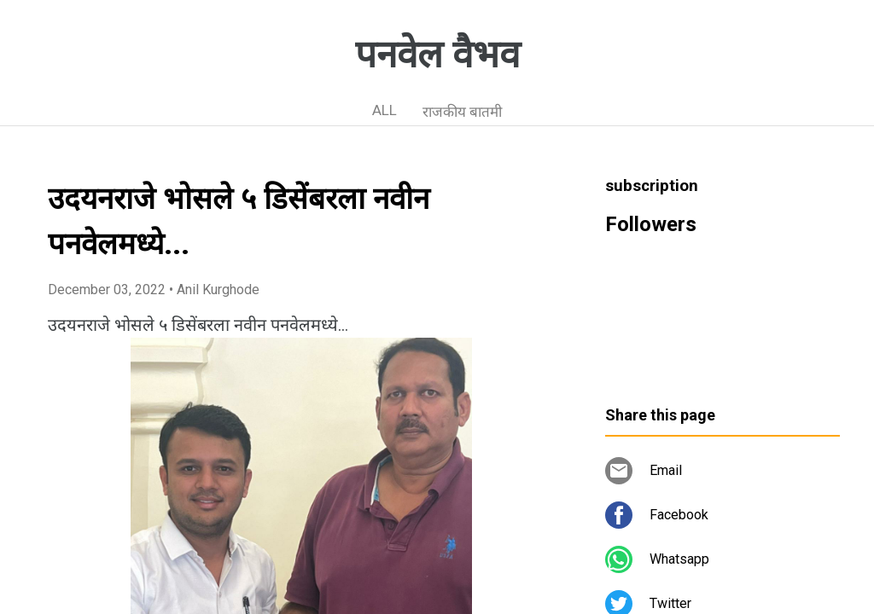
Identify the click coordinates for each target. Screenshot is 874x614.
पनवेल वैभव (437, 54)
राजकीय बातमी (462, 111)
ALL (384, 110)
